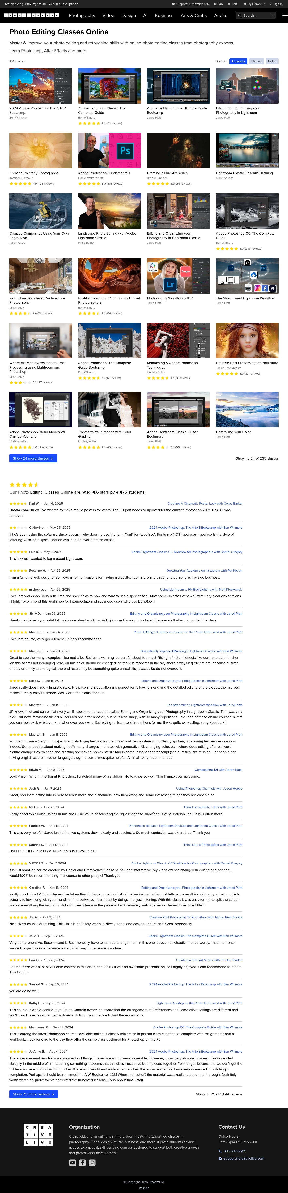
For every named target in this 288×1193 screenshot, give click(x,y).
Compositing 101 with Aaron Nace (218, 770)
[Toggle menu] (285, 15)
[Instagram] (92, 1162)
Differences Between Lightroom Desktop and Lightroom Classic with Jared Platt (185, 826)
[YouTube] (72, 1162)
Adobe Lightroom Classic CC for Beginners (172, 434)
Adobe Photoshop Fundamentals (104, 172)
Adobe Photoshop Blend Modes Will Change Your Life (37, 434)
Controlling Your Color (233, 431)
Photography (82, 15)
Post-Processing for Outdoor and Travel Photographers (109, 300)
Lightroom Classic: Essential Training (244, 172)
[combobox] (256, 15)
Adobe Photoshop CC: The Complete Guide (245, 235)
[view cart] (233, 4)
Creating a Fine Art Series (167, 172)
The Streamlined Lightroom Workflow (245, 298)
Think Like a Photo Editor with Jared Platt (213, 807)
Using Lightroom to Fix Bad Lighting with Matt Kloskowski (201, 589)
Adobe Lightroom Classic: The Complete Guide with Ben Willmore (195, 936)
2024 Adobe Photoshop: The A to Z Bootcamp (37, 110)
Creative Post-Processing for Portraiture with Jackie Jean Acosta (196, 917)
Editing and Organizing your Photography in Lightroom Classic (173, 235)
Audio (220, 15)
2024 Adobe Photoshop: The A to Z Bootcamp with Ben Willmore (195, 528)
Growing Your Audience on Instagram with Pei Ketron (204, 570)
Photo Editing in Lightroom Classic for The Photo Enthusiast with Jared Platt (188, 632)
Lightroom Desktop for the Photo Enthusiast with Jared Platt (199, 1003)
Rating (272, 61)
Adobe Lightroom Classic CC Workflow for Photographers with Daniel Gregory (186, 552)
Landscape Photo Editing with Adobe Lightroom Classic (107, 235)
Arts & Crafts (194, 15)
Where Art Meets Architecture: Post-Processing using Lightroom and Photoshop (37, 367)
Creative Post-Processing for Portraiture (247, 362)
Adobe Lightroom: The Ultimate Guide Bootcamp (177, 110)
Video (108, 15)
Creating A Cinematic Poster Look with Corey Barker (205, 503)
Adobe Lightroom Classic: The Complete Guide (101, 110)
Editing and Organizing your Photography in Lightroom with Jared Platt (191, 681)
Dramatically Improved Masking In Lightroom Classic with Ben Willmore (191, 651)
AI (145, 15)
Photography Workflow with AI (170, 298)
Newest (256, 61)
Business (164, 15)
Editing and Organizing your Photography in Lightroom (238, 110)
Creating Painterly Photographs (33, 172)
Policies (144, 1188)
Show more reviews (34, 1094)
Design (129, 15)
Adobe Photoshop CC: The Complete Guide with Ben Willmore (197, 1027)
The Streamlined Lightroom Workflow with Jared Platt (204, 705)
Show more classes (33, 458)
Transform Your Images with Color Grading (104, 434)
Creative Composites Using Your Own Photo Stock (39, 235)
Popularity (238, 61)
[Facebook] (82, 1162)
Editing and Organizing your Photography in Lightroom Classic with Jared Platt (186, 613)
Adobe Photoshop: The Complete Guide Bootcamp (104, 365)
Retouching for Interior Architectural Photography (37, 300)
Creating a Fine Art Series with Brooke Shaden (209, 960)
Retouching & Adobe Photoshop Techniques (172, 365)
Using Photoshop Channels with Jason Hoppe (209, 788)
